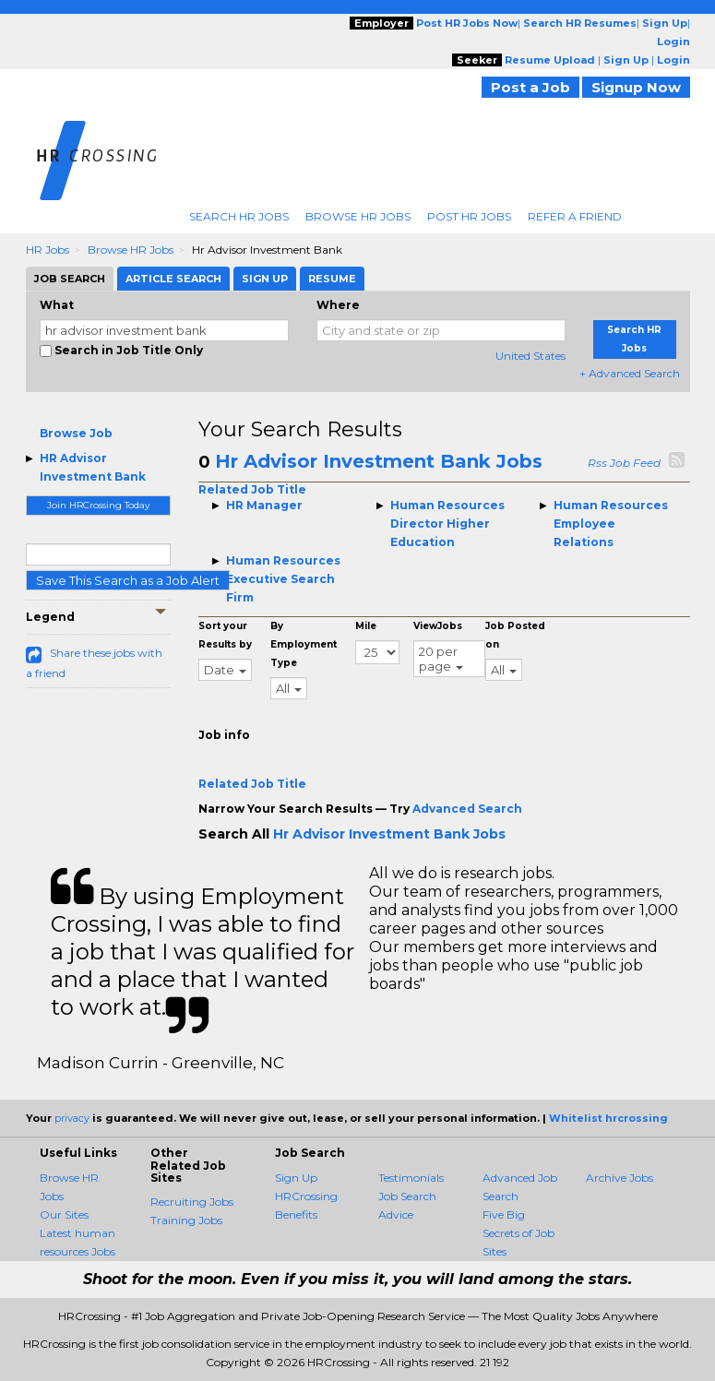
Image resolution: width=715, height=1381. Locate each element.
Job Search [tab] (69, 278)
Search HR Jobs (239, 216)
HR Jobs (47, 249)
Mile (365, 626)
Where (338, 305)
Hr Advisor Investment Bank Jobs (378, 461)
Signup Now (636, 87)
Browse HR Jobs (358, 216)
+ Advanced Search (629, 373)
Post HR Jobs (469, 216)
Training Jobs (186, 1220)
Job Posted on (515, 635)
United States (530, 356)
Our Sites (64, 1214)
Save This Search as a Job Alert (128, 580)
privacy (71, 1118)
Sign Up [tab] (265, 278)
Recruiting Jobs (191, 1201)
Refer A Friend (575, 216)
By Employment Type (303, 644)
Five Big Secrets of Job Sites (518, 1233)
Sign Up (296, 1178)
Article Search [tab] (173, 278)
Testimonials (411, 1178)
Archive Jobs (619, 1178)
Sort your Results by (225, 635)
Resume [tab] (332, 278)
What (57, 305)
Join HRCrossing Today (98, 505)
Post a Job (530, 87)
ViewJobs (437, 626)
